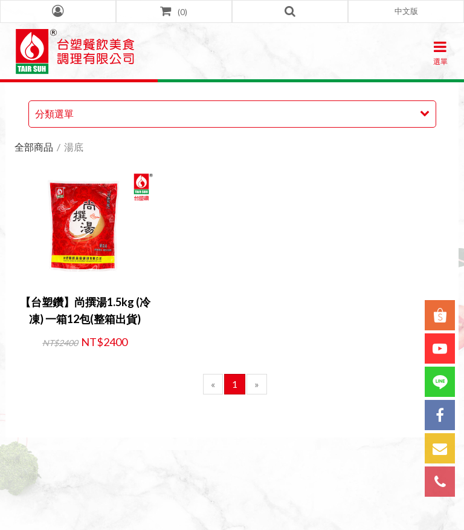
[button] (406, 11)
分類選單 (54, 113)
